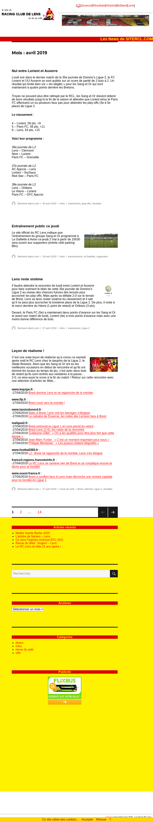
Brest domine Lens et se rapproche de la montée (61, 392)
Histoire (111, 5)
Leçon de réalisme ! (28, 351)
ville (18, 652)
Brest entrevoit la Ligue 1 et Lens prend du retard (61, 426)
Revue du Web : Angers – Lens (36, 543)
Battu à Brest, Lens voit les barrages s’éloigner (59, 412)
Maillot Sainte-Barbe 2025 (32, 533)
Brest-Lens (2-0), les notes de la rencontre (56, 429)
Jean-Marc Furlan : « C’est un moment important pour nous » (69, 439)
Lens (131, 5)
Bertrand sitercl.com (28, 203)
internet (88, 489)
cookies (108, 817)
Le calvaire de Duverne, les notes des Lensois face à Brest (67, 416)
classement (74, 203)
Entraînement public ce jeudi (35, 226)
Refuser (101, 819)
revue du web (67, 489)
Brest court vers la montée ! (47, 402)
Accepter (87, 819)
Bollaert (122, 5)
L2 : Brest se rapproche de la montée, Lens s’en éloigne (65, 453)
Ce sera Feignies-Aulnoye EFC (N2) (39, 539)
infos (62, 203)
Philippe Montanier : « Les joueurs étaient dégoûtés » (64, 443)
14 (40, 512)
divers (19, 642)
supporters (102, 256)
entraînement (75, 256)
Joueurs (86, 5)
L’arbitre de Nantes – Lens (32, 536)
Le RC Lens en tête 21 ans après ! (38, 546)
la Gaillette (89, 256)
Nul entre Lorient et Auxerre (35, 71)
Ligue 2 (86, 328)
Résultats (99, 5)
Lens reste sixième (27, 279)
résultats (96, 203)
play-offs (86, 203)
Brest (80, 489)
